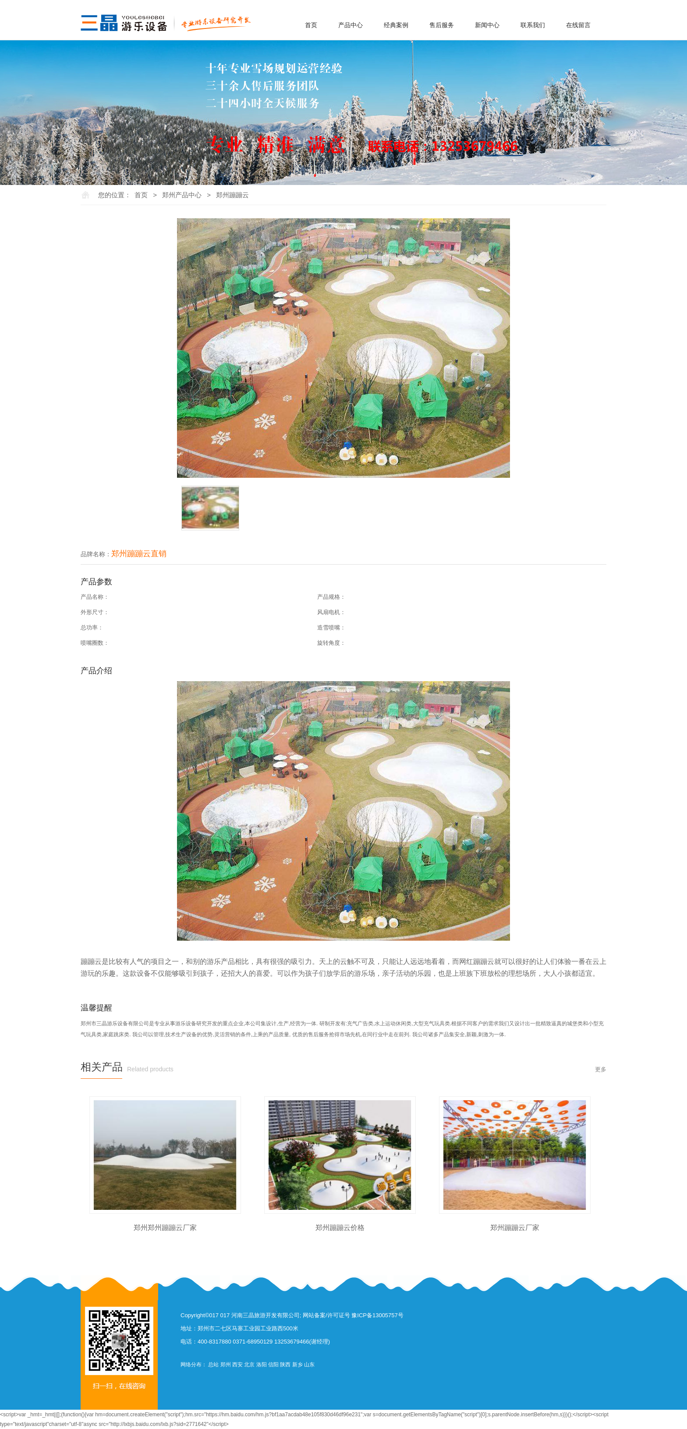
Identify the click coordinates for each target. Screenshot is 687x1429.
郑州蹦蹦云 (232, 195)
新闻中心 (487, 24)
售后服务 (441, 24)
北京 (249, 1364)
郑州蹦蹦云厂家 (514, 1227)
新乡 (297, 1364)
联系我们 (533, 24)
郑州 (225, 1364)
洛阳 (261, 1364)
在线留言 (578, 24)
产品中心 (350, 24)
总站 (213, 1364)
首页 (311, 24)
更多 (600, 1069)
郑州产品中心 (182, 195)
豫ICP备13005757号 (377, 1315)
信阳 (273, 1364)
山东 (309, 1364)
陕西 (285, 1364)
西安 (237, 1364)
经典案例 (396, 24)
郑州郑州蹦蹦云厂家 (165, 1227)
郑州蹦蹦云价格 (340, 1227)
